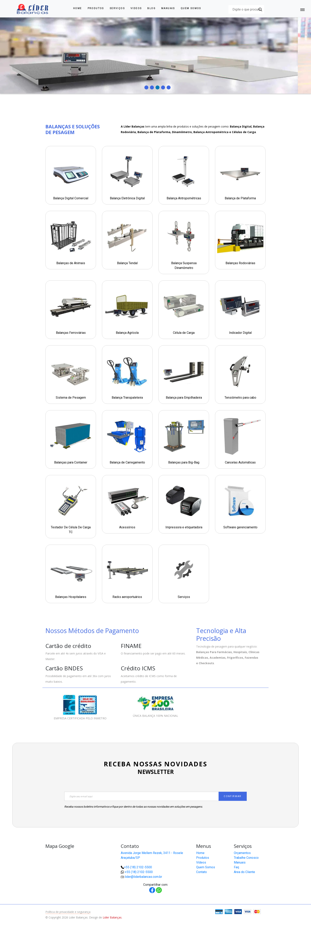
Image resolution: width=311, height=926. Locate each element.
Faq (236, 867)
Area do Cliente (244, 872)
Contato (201, 872)
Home (77, 8)
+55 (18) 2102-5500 (138, 867)
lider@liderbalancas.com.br (143, 877)
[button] (295, 910)
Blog (151, 8)
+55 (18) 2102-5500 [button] (139, 872)
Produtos (96, 8)
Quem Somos (191, 8)
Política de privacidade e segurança (67, 912)
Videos (136, 8)
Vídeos (201, 862)
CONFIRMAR (233, 796)
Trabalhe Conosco (246, 858)
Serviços (117, 8)
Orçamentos (242, 853)
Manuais (168, 8)
